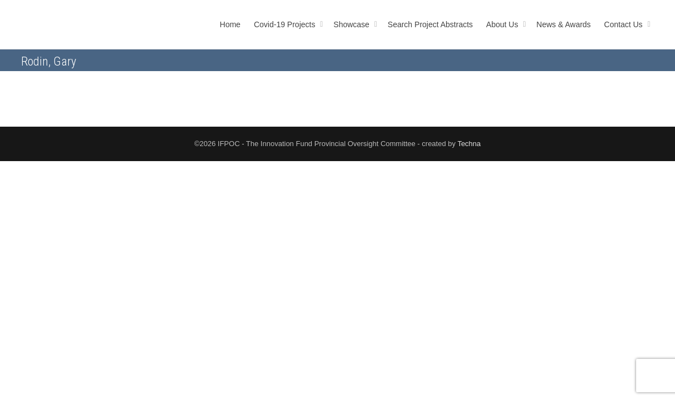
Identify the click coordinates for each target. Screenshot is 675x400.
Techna (469, 143)
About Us (503, 24)
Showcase (352, 24)
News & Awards (564, 24)
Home (230, 24)
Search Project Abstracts (430, 24)
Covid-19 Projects (285, 24)
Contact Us (624, 24)
